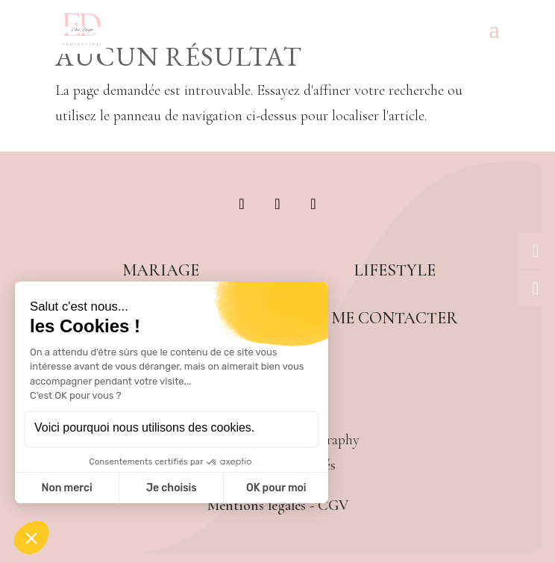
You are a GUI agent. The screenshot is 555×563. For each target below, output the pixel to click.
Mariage (160, 270)
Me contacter (394, 318)
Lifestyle (395, 270)
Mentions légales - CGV (277, 505)
